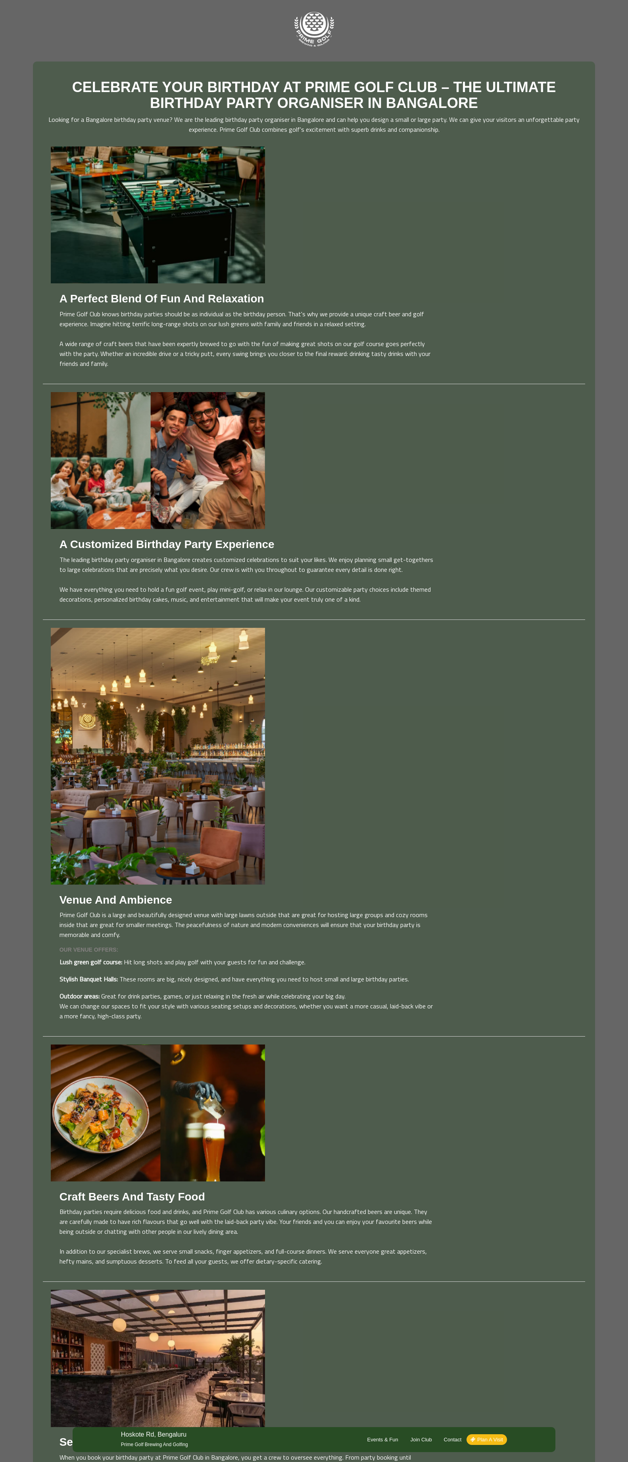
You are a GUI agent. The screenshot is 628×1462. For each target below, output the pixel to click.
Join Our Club (184, 1338)
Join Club (410, 1248)
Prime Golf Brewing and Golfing (164, 1253)
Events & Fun (372, 1248)
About (276, 1317)
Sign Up (581, 1346)
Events (177, 1327)
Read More (44, 1373)
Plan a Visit (477, 1248)
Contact (442, 1248)
